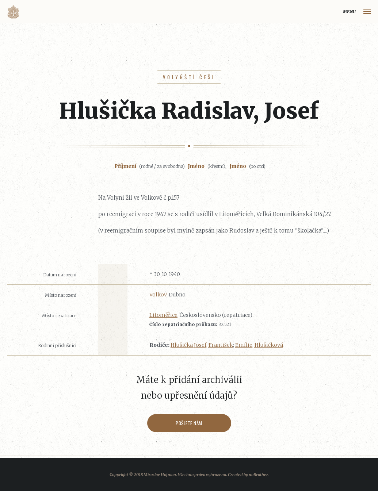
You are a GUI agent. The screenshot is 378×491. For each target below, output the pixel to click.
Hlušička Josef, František (202, 345)
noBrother (258, 474)
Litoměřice (163, 315)
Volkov (158, 294)
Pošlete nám (189, 423)
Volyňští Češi (189, 77)
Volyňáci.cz (13, 11)
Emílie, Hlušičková (259, 345)
